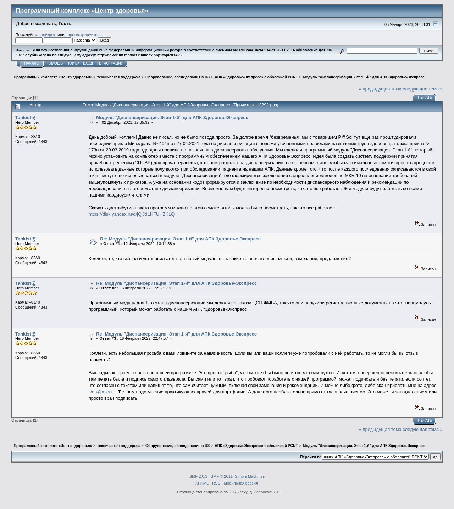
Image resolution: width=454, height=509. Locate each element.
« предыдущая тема (380, 89)
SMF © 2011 (222, 476)
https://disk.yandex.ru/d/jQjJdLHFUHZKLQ (132, 214)
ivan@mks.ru (102, 391)
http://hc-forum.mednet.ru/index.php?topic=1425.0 (140, 55)
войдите (48, 34)
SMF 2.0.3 (198, 476)
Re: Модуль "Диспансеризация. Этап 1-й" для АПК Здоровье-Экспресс (180, 239)
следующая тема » (423, 89)
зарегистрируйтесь (84, 34)
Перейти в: (310, 457)
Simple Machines (250, 476)
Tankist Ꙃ (25, 117)
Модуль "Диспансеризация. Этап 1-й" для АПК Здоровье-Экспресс (172, 117)
